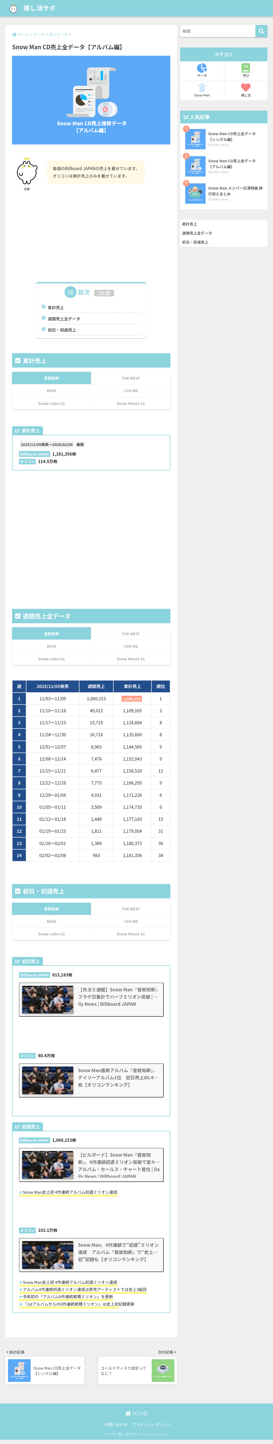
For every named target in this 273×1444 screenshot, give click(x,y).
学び (246, 70)
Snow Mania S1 (131, 403)
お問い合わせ (115, 1428)
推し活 (246, 90)
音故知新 (51, 378)
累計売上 (56, 307)
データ (202, 70)
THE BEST (131, 378)
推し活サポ (31, 8)
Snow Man (202, 90)
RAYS (51, 390)
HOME (136, 1418)
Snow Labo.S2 (51, 403)
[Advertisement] (91, 234)
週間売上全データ (64, 318)
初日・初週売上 (62, 330)
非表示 (104, 296)
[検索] (261, 31)
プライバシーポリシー (151, 1428)
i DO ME (131, 390)
